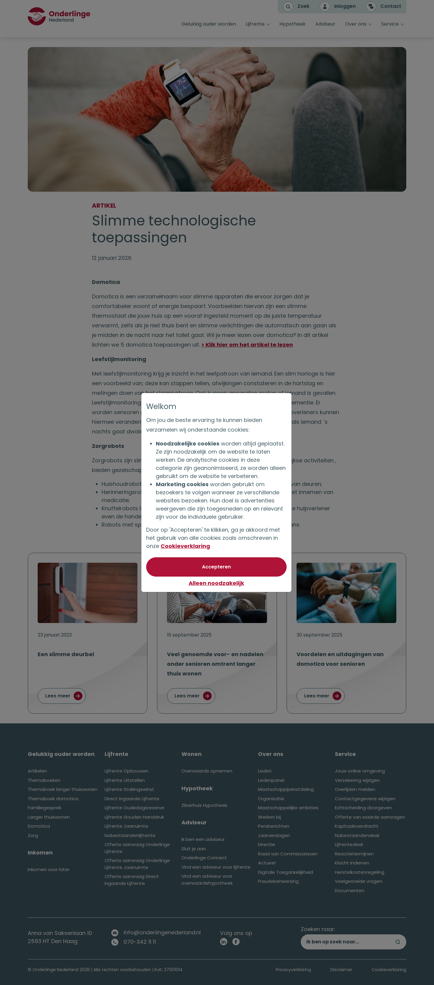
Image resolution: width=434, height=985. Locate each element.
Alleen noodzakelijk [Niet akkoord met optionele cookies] (217, 583)
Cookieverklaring (186, 546)
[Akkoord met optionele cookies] (217, 567)
